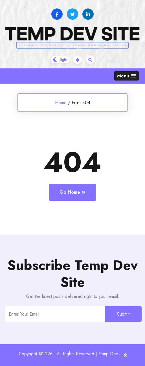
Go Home (72, 192)
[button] (126, 76)
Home (61, 102)
